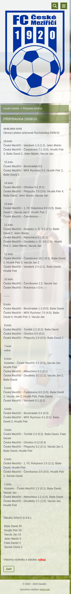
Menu (63, 6)
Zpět (9, 569)
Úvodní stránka (11, 108)
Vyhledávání (54, 6)
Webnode (45, 589)
